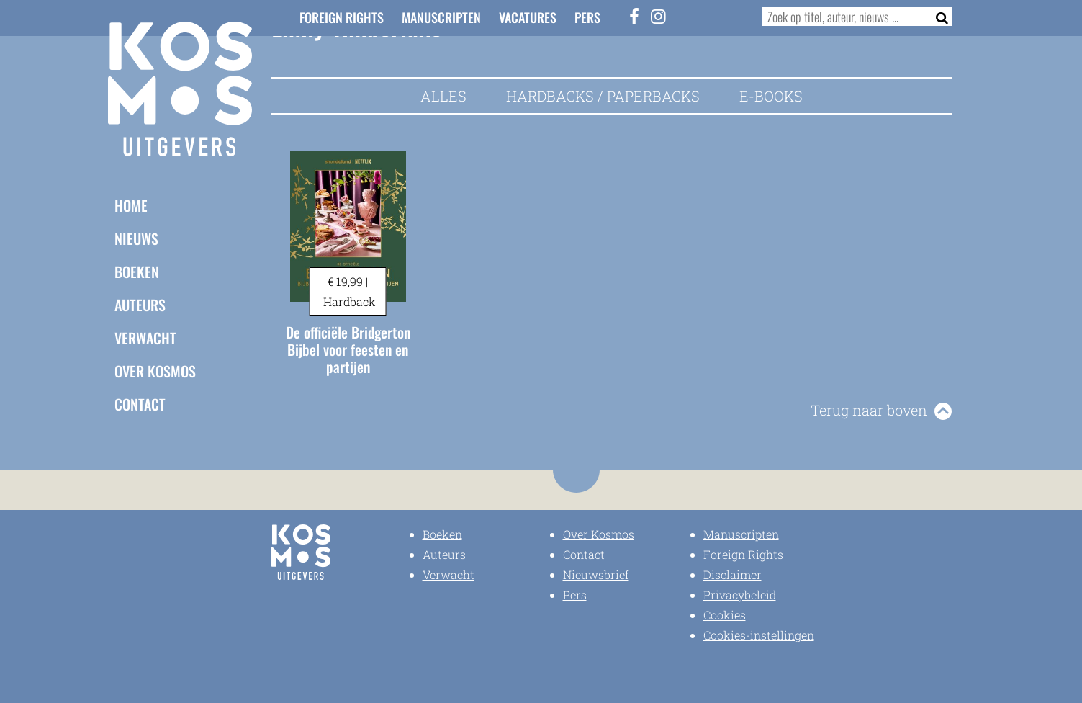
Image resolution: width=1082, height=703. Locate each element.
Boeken (136, 271)
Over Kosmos (155, 370)
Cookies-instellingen (758, 634)
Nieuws (136, 237)
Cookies (724, 614)
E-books (771, 95)
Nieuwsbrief (596, 574)
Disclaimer (732, 574)
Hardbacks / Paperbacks (603, 95)
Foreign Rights (341, 17)
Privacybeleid (739, 594)
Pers (587, 17)
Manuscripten (441, 17)
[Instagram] (658, 15)
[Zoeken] (938, 16)
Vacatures (527, 17)
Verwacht (145, 337)
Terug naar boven (869, 409)
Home (131, 204)
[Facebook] (634, 15)
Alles (443, 95)
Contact (140, 403)
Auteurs (140, 304)
